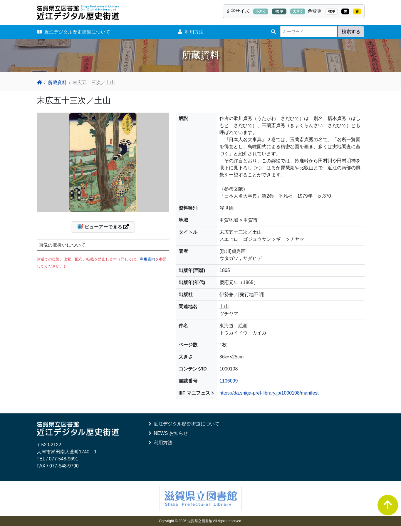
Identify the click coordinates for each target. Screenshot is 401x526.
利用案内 (147, 259)
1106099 (228, 380)
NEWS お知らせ (168, 433)
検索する (351, 31)
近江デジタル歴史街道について (73, 31)
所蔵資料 (57, 82)
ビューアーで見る (105, 226)
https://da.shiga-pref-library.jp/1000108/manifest (269, 392)
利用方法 (191, 31)
